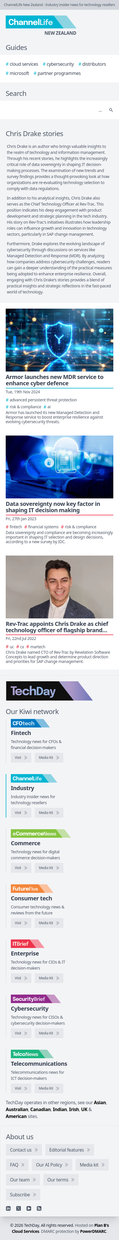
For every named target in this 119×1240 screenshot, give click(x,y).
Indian (60, 1109)
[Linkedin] (8, 1208)
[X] (18, 1208)
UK (84, 1109)
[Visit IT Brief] (21, 978)
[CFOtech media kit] (49, 758)
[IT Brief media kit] (49, 978)
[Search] (53, 110)
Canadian (40, 1109)
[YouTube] (29, 1208)
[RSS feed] (39, 1208)
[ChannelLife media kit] (49, 813)
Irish (74, 1109)
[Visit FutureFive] (21, 923)
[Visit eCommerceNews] (21, 868)
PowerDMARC (93, 1231)
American (16, 1116)
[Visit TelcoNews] (21, 1088)
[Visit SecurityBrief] (21, 1033)
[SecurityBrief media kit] (49, 1033)
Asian (100, 1102)
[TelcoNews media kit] (49, 1088)
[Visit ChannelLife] (21, 813)
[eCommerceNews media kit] (49, 868)
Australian (17, 1109)
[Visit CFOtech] (21, 758)
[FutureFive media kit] (49, 923)
